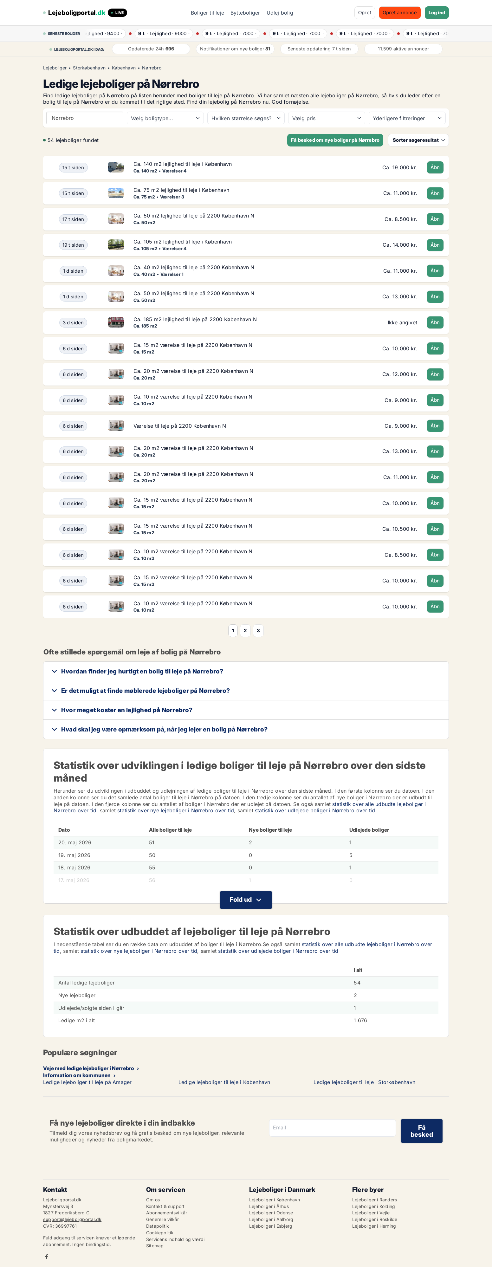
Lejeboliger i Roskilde (374, 1219)
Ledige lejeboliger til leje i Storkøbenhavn (364, 1082)
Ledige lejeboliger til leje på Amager (87, 1082)
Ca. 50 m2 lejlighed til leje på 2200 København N (194, 215)
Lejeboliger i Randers (374, 1199)
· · (105, 33)
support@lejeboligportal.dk (72, 1219)
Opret (364, 13)
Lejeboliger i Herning (374, 1226)
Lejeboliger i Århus (269, 1206)
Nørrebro (151, 67)
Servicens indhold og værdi (175, 1239)
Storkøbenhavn (89, 67)
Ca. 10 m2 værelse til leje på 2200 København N (192, 396)
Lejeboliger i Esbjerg (270, 1226)
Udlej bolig (280, 13)
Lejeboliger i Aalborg (271, 1219)
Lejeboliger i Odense (271, 1212)
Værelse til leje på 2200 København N (179, 426)
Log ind (437, 13)
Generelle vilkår (162, 1219)
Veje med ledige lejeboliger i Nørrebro (88, 1068)
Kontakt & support (165, 1206)
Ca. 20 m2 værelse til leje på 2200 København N (193, 371)
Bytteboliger (245, 13)
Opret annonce (400, 13)
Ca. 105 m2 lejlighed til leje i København (182, 241)
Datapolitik (157, 1226)
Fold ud (241, 899)
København (124, 67)
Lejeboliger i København (274, 1199)
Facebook (46, 1257)
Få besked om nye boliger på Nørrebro (335, 140)
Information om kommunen (77, 1075)
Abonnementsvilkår (166, 1212)
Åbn (435, 167)
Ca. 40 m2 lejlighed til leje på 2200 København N (194, 267)
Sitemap (155, 1245)
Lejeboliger (55, 67)
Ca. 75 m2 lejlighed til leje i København (181, 190)
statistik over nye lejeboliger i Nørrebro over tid (175, 810)
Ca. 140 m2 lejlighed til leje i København (182, 164)
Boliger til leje (207, 13)
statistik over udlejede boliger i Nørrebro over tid (315, 810)
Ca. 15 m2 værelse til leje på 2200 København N (192, 345)
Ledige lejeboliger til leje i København (224, 1082)
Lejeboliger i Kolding (373, 1206)
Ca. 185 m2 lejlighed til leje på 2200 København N (195, 319)
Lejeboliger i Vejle (371, 1212)
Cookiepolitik (160, 1232)
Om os (153, 1199)
